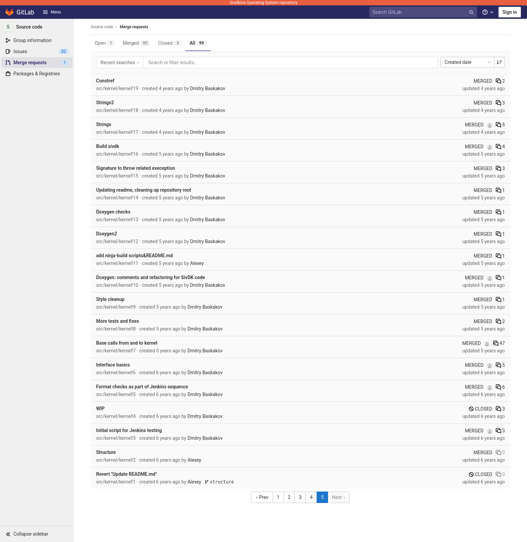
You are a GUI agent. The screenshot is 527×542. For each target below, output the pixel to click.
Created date (468, 62)
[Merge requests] (37, 62)
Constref (105, 80)
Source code (102, 27)
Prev (262, 497)
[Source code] (37, 27)
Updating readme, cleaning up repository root (143, 190)
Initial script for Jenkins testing (129, 430)
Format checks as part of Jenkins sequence (142, 386)
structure (219, 482)
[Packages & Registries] (37, 73)
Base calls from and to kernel (126, 343)
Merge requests (134, 27)
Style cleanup (110, 299)
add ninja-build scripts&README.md (134, 255)
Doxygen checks (113, 212)
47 (499, 343)
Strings (103, 124)
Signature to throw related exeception (135, 168)
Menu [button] (52, 12)
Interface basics (113, 364)
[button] (37, 534)
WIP (100, 408)
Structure (106, 452)
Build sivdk (107, 146)
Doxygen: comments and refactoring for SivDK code (150, 277)
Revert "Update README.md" (126, 474)
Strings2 (105, 102)
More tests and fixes (117, 321)
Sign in (509, 12)
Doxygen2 (106, 233)
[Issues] (37, 51)
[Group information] (37, 40)
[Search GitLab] (423, 12)
